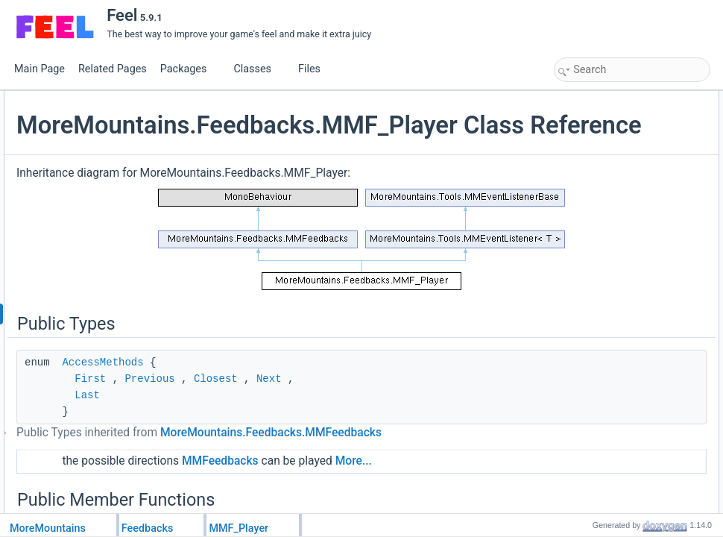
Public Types (583, 99)
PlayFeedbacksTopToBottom (626, 362)
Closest (393, 404)
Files (315, 69)
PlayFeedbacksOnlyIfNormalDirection (644, 312)
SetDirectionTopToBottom (620, 509)
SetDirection (594, 493)
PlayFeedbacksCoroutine (620, 345)
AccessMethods (280, 388)
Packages (189, 69)
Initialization (593, 181)
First (267, 404)
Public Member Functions (608, 132)
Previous (327, 404)
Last (264, 421)
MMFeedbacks (397, 504)
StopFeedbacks (601, 411)
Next (446, 404)
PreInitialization (600, 165)
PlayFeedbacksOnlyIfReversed (631, 279)
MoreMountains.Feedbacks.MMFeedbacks (304, 476)
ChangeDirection (603, 476)
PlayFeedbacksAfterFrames (625, 148)
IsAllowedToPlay (602, 394)
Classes (257, 69)
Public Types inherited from (304, 466)
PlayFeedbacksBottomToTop (626, 378)
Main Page (39, 69)
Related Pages (112, 69)
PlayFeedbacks (600, 214)
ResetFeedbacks (603, 460)
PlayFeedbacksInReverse (621, 247)
